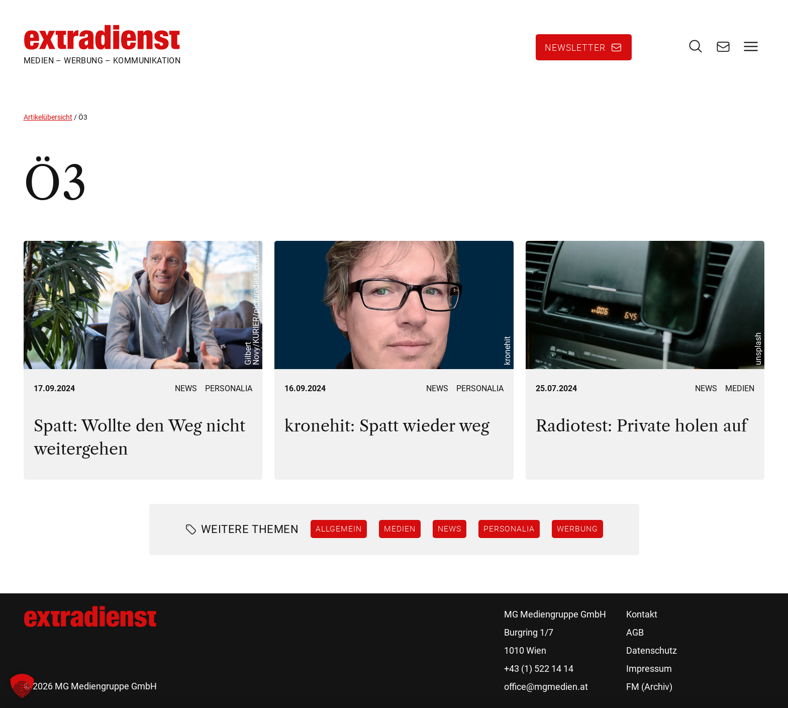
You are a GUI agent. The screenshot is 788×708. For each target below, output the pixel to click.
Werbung (577, 528)
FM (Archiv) (649, 686)
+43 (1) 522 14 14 (538, 668)
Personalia (228, 388)
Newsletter (575, 47)
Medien (739, 388)
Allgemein (339, 528)
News (186, 388)
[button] (22, 686)
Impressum (649, 668)
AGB (635, 632)
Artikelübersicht (48, 117)
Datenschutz (651, 650)
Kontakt (641, 614)
